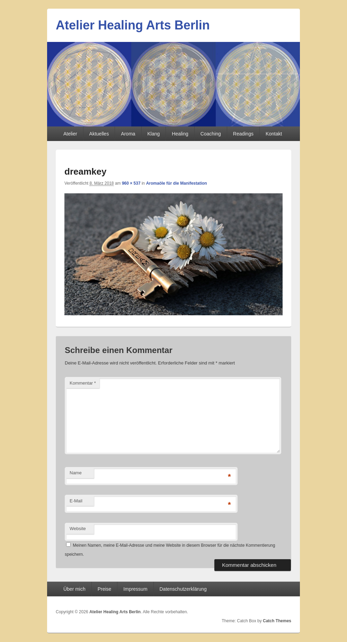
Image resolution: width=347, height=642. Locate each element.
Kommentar (83, 383)
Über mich (74, 589)
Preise (105, 589)
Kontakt (274, 134)
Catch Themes (277, 620)
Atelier (70, 134)
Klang (154, 134)
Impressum (135, 589)
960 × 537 (131, 183)
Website (78, 528)
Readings (243, 134)
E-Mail (76, 500)
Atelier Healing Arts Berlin (133, 25)
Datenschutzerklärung (183, 589)
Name (76, 472)
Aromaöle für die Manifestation (176, 183)
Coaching (211, 134)
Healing (180, 134)
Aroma (128, 134)
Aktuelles (99, 134)
